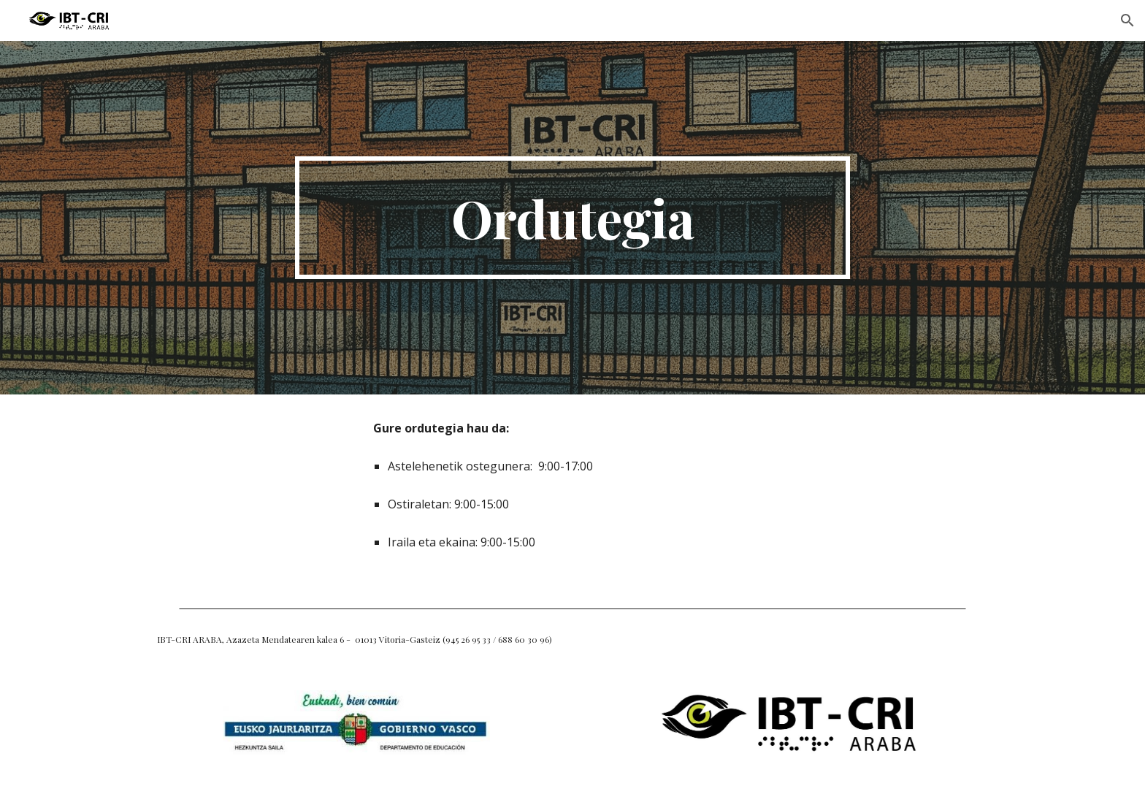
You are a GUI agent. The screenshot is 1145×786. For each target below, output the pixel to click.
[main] (572, 217)
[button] (1127, 20)
